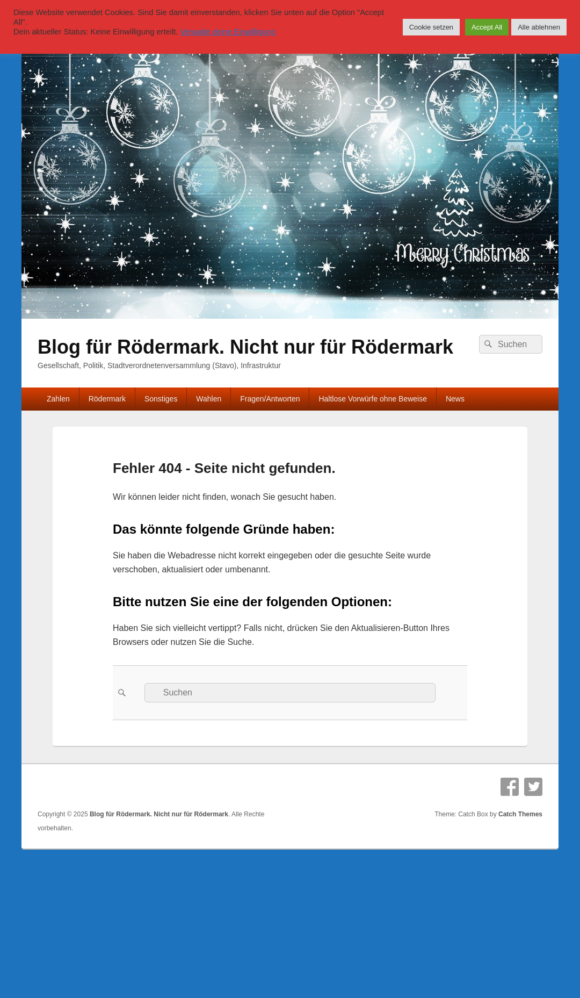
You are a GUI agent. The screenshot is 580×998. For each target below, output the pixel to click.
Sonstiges (160, 398)
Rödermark (107, 398)
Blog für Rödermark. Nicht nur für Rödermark (245, 347)
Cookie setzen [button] (431, 27)
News (455, 398)
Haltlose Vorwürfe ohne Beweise (372, 398)
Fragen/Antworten (270, 398)
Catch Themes (520, 814)
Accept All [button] (487, 27)
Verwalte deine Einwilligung (228, 31)
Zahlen (58, 398)
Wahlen (208, 398)
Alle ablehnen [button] (539, 27)
